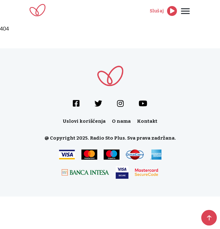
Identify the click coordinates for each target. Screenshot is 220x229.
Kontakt (147, 121)
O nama (121, 121)
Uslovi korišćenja (84, 121)
